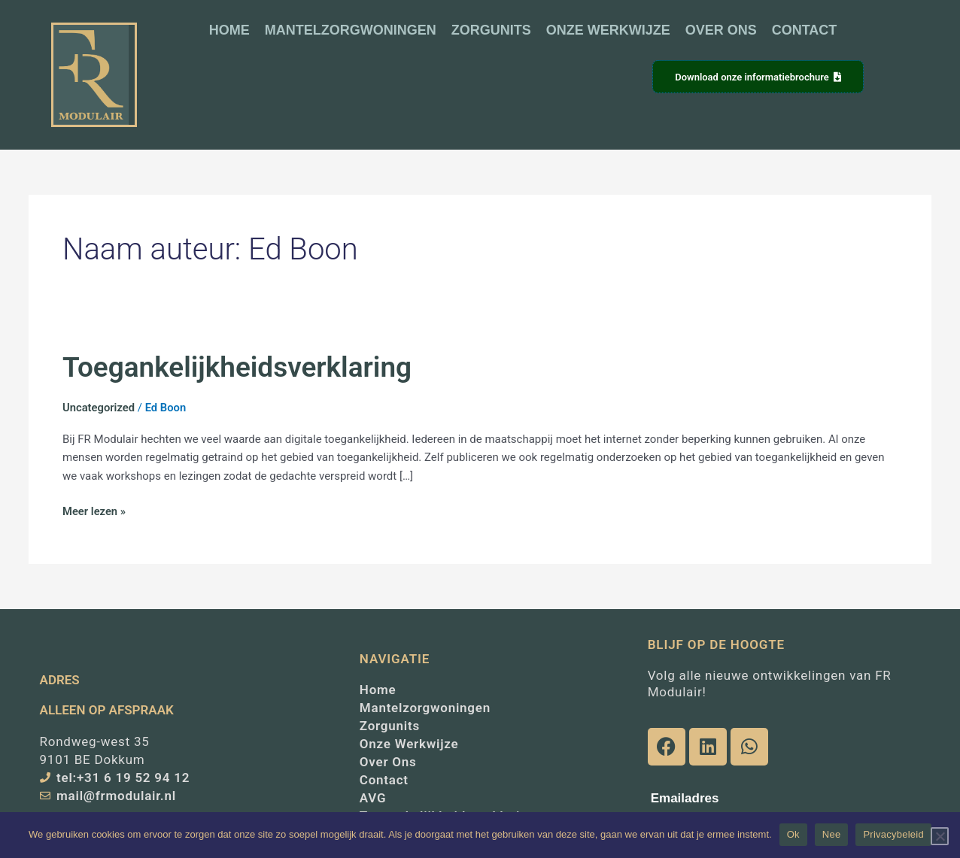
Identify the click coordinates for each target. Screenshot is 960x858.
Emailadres (685, 798)
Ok (793, 834)
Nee (831, 834)
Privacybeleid (893, 834)
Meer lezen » (94, 510)
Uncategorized (99, 407)
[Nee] (940, 836)
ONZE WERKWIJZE (608, 30)
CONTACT (804, 30)
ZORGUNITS (491, 30)
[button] (523, 78)
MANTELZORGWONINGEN (350, 30)
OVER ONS (721, 30)
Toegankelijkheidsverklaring (239, 367)
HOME (229, 30)
